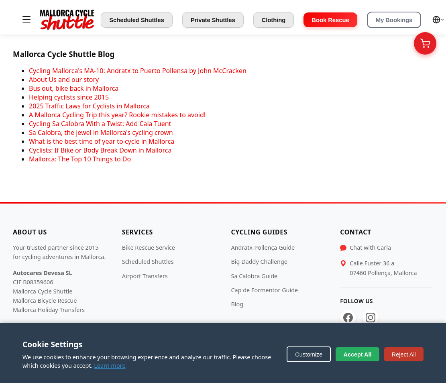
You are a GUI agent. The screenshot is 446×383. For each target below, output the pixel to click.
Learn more (109, 365)
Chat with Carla (370, 247)
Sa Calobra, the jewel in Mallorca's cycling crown (101, 132)
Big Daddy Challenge (259, 261)
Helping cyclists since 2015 (69, 97)
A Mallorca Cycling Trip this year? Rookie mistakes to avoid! (117, 114)
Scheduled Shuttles (136, 19)
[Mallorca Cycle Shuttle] (67, 20)
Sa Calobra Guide (254, 276)
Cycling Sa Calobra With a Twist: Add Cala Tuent (100, 123)
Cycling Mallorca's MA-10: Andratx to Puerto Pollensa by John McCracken (137, 70)
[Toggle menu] (26, 19)
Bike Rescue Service (148, 247)
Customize (308, 354)
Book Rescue (330, 19)
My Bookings (394, 19)
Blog (237, 304)
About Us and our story (64, 79)
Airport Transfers (145, 276)
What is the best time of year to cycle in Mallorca (101, 141)
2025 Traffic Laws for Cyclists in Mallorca (89, 106)
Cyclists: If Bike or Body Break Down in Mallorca (100, 150)
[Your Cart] (425, 43)
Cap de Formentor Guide (264, 290)
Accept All (358, 354)
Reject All (404, 354)
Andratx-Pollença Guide (263, 247)
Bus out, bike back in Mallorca (73, 88)
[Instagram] (371, 318)
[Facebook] (348, 318)
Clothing (274, 19)
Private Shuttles (213, 19)
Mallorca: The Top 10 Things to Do (80, 159)
